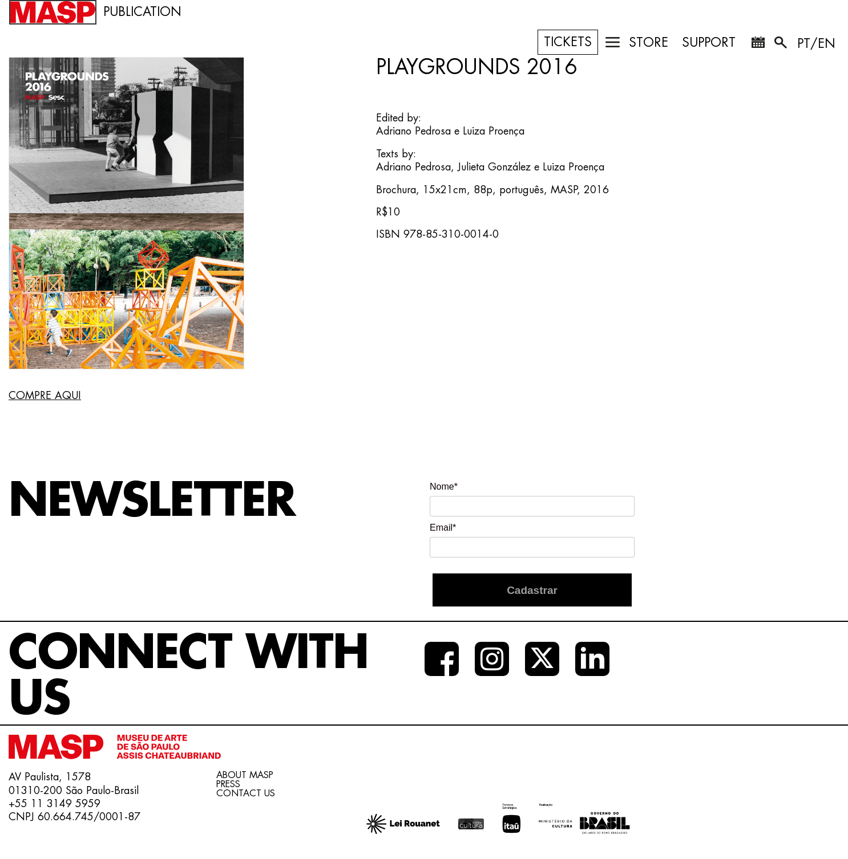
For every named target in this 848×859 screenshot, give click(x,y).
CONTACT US (245, 793)
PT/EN (816, 44)
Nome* (444, 486)
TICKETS (568, 42)
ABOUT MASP (244, 775)
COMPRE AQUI (45, 395)
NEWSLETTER (152, 501)
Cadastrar (532, 590)
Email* (443, 527)
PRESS (228, 784)
